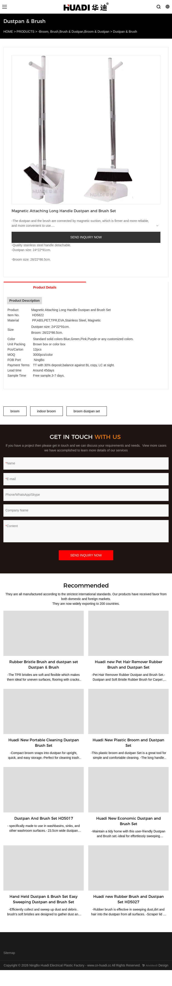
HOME (8, 31)
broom (15, 411)
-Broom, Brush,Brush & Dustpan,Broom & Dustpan (73, 31)
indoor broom (46, 411)
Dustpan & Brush (125, 31)
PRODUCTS (25, 31)
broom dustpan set (87, 411)
